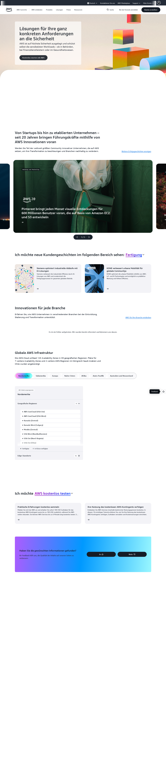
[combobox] (135, 254)
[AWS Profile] (159, 3)
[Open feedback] (163, 391)
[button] (37, 10)
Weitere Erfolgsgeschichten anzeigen (136, 151)
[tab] (23, 375)
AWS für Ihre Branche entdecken (138, 317)
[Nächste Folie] (90, 237)
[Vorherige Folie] (76, 237)
